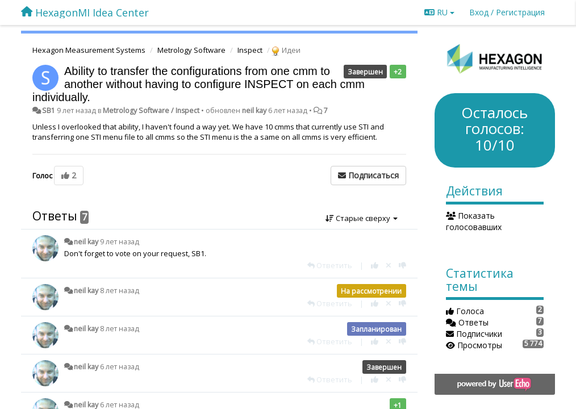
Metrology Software (191, 50)
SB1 (48, 110)
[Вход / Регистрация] (507, 12)
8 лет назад (119, 290)
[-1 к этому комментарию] (402, 265)
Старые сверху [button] (361, 218)
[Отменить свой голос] (388, 265)
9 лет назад (119, 242)
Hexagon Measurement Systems (88, 50)
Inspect (249, 50)
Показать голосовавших (474, 221)
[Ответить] (329, 265)
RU (439, 12)
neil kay (254, 110)
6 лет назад (119, 367)
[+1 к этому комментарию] (374, 265)
